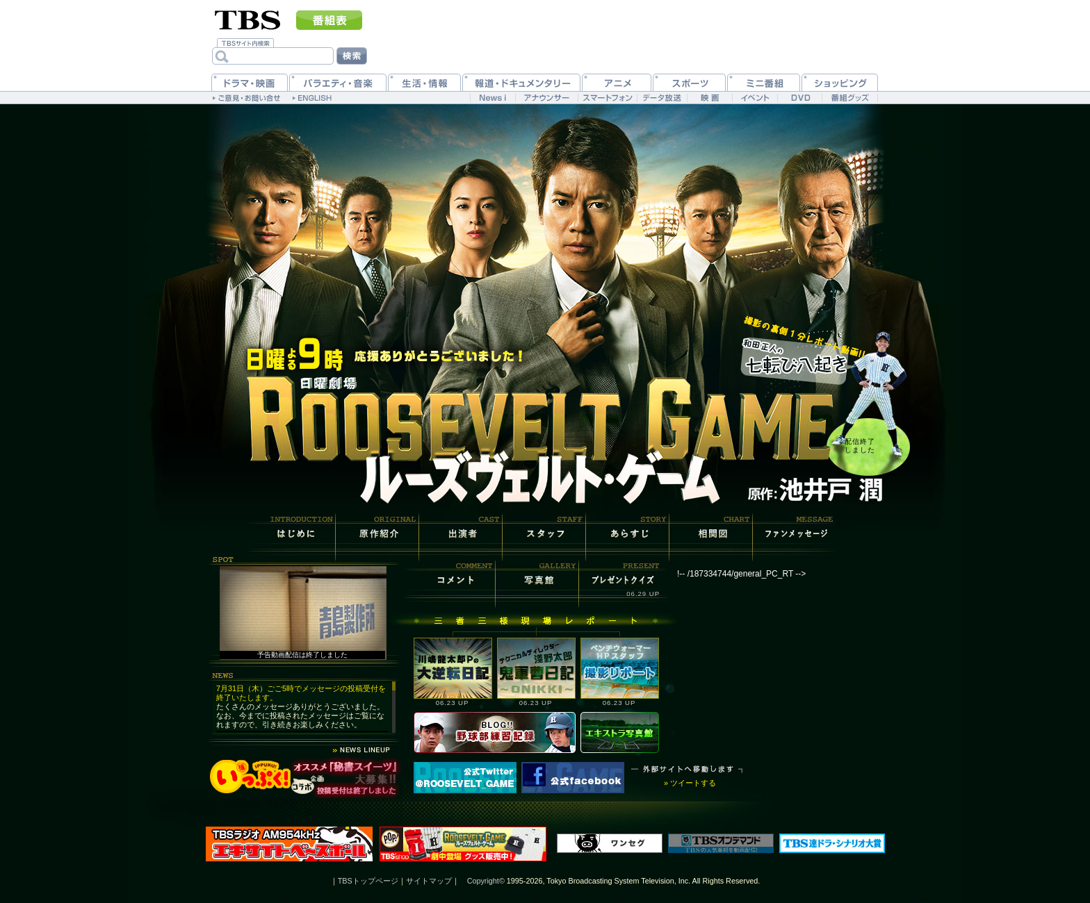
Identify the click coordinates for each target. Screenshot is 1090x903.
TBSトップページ (368, 881)
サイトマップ (429, 881)
